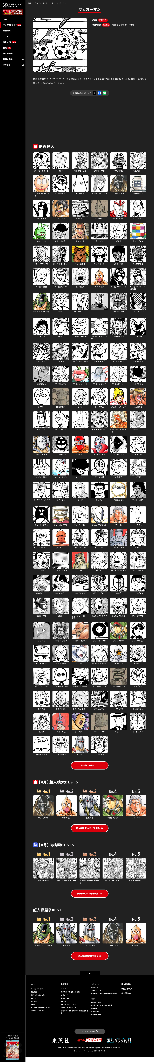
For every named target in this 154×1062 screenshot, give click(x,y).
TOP (29, 3)
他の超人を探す (90, 766)
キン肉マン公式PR (89, 1036)
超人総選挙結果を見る (90, 961)
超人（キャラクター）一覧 (44, 3)
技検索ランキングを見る (89, 895)
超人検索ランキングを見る (89, 829)
